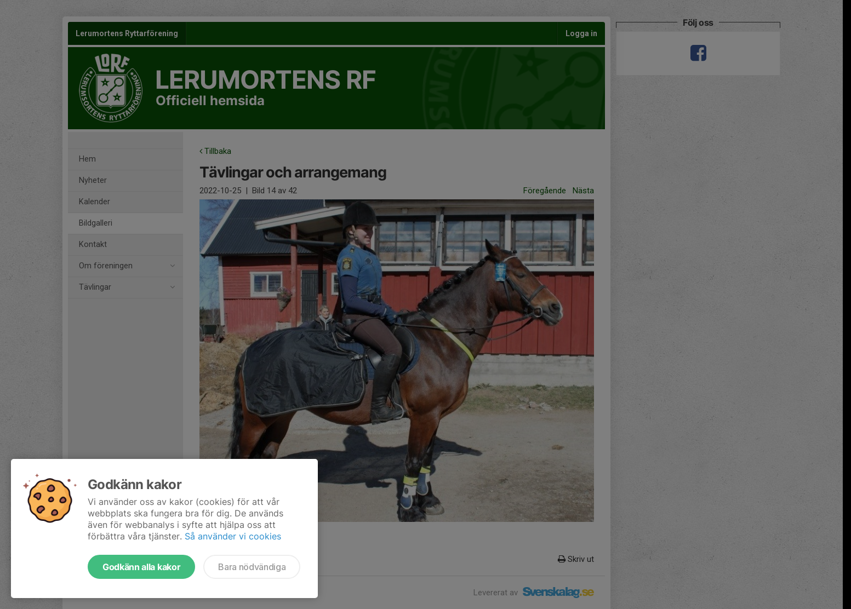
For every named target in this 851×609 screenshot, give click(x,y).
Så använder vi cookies (233, 536)
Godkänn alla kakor (141, 566)
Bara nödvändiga (251, 566)
